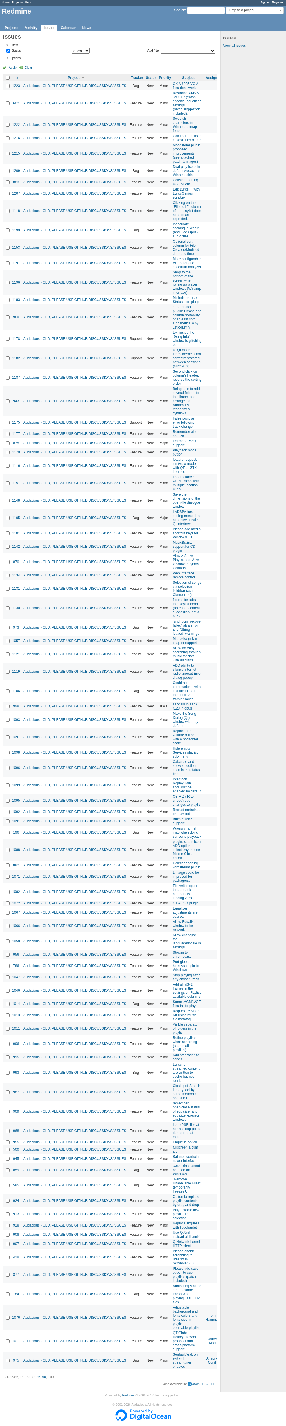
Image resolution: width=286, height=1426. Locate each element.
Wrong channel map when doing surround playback (187, 832)
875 (16, 443)
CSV (205, 1384)
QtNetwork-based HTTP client (186, 1244)
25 (38, 1377)
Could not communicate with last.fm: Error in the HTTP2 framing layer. (187, 691)
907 (16, 1244)
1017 (16, 1341)
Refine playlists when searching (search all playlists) (185, 1044)
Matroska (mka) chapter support (185, 641)
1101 (16, 533)
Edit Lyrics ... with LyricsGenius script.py (186, 193)
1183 (16, 300)
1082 (16, 892)
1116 (16, 466)
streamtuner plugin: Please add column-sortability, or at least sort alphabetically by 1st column (187, 317)
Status (16, 50)
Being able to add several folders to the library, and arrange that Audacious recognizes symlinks (186, 401)
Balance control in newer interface (186, 1159)
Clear (28, 67)
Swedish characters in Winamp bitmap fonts (185, 125)
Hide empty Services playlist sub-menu (185, 752)
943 (16, 401)
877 (16, 1275)
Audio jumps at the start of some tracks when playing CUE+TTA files (187, 1294)
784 (16, 1294)
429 (16, 1257)
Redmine (128, 1395)
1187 (16, 377)
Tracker (137, 78)
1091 (16, 821)
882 (16, 865)
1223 (16, 86)
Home (6, 2)
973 (16, 627)
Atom (196, 1384)
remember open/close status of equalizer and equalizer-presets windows (186, 1111)
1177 (16, 434)
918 (16, 1225)
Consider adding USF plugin (185, 182)
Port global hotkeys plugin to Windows (186, 966)
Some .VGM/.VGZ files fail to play (187, 1004)
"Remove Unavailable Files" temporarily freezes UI (187, 1185)
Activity (31, 28)
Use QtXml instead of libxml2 (186, 1235)
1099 (16, 785)
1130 (16, 608)
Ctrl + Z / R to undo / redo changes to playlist (187, 800)
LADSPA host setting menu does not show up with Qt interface (187, 518)
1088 (16, 850)
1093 (16, 720)
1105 (16, 518)
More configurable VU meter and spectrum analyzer (187, 263)
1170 (16, 452)
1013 (16, 1015)
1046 (16, 990)
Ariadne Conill (212, 1360)
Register (277, 2)
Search (179, 10)
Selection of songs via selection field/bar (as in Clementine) (187, 588)
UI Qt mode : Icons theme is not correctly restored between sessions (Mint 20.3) (187, 358)
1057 (16, 641)
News (86, 28)
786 (16, 966)
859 (16, 1170)
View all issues (234, 45)
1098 (16, 752)
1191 (16, 263)
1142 (16, 547)
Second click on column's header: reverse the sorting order (187, 377)
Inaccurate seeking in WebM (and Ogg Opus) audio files (186, 230)
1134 (16, 575)
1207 (16, 193)
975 (16, 1360)
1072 (16, 903)
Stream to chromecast (182, 954)
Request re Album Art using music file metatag (186, 1015)
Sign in (265, 2)
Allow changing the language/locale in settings (187, 941)
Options (15, 58)
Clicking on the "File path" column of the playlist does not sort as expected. (187, 211)
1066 (16, 926)
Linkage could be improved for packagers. (186, 876)
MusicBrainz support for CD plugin (184, 546)
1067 (16, 912)
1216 (16, 138)
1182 (16, 358)
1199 (16, 230)
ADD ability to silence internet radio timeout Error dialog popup (187, 671)
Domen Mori (212, 1341)
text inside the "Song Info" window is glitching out (187, 339)
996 (16, 1044)
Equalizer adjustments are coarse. (185, 912)
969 (16, 317)
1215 (16, 153)
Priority (165, 78)
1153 (16, 248)
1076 (16, 1318)
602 (16, 103)
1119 (16, 672)
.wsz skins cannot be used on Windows (186, 1170)
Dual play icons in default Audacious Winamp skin (186, 171)
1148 (16, 500)
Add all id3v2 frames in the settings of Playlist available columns (187, 990)
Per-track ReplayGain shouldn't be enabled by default (187, 785)
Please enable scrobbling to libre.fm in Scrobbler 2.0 (184, 1257)
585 (16, 1185)
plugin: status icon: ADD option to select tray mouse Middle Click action (187, 850)
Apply (13, 67)
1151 (16, 483)
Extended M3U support (184, 443)
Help (28, 2)
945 (16, 1159)
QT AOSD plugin (185, 903)
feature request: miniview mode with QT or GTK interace (185, 466)
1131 (16, 589)
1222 (16, 125)
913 (16, 1214)
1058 (16, 941)
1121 (16, 654)
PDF (214, 1384)
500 (16, 1149)
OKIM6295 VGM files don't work (185, 86)
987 (16, 1092)
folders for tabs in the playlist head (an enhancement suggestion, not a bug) (186, 608)
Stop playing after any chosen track (186, 977)
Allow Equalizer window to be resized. (184, 926)
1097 (16, 737)
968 (16, 1131)
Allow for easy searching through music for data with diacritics (187, 654)
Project (74, 78)
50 (44, 1377)
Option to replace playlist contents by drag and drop (186, 1201)
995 (16, 1057)
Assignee (213, 78)
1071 (16, 877)
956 (16, 955)
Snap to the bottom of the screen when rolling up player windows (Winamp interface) (187, 282)
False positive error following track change (183, 422)
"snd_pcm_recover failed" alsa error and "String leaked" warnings (187, 627)
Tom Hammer (212, 1317)
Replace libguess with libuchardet (186, 1225)
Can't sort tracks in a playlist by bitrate (187, 138)
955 (16, 1142)
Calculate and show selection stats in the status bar (186, 768)
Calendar (68, 28)
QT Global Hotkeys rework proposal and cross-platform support (185, 1341)
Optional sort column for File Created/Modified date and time (186, 248)
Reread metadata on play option (186, 812)
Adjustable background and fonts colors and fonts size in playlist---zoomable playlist (186, 1317)
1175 (16, 422)
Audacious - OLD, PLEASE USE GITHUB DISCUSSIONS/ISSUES (74, 86)
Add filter (153, 50)
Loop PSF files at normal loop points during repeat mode (187, 1131)
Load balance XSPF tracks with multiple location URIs (186, 483)
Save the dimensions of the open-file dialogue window (186, 500)
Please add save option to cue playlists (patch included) (185, 1275)
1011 (16, 1028)
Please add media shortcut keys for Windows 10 (187, 533)
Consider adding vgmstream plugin (186, 865)
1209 (16, 171)
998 (16, 706)
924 (16, 1201)
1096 (16, 768)
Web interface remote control (184, 575)
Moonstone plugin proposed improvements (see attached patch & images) (186, 153)
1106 (16, 691)
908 (16, 1235)
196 (16, 832)
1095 (16, 801)
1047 (16, 977)
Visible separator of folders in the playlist (185, 1028)
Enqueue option (185, 1142)
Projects (17, 2)
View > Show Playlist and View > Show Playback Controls (186, 562)
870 (16, 562)
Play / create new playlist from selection (186, 1214)
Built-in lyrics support (182, 821)
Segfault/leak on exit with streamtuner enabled (185, 1360)
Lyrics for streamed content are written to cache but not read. (186, 1072)
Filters (14, 45)
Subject (188, 78)
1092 (16, 812)
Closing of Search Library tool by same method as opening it (186, 1092)
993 (16, 1073)
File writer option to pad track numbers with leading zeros (185, 892)
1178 (16, 339)
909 (16, 1111)
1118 (16, 211)
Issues (49, 28)
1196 (16, 282)
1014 (16, 1004)
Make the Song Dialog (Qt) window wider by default (185, 720)
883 (16, 182)
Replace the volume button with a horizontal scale (185, 737)
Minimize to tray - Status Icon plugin (186, 300)
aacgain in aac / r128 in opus (185, 706)
